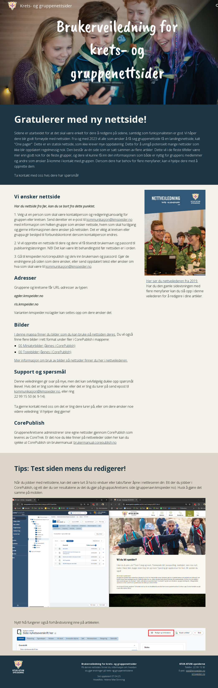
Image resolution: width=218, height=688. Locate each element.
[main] (117, 49)
